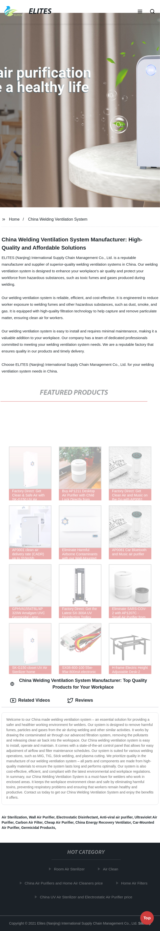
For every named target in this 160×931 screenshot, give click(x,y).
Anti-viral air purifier (116, 817)
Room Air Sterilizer (70, 869)
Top (147, 918)
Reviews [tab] (80, 700)
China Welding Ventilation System (57, 219)
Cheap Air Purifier (58, 822)
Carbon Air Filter (29, 822)
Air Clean (111, 869)
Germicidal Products (38, 828)
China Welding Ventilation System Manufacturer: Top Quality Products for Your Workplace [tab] (78, 684)
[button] (140, 12)
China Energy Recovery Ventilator (103, 822)
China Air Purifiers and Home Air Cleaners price (65, 883)
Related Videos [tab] (30, 700)
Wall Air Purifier (41, 817)
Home (14, 219)
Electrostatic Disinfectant (77, 817)
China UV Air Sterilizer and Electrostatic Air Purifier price (87, 897)
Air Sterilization (14, 817)
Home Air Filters (135, 883)
